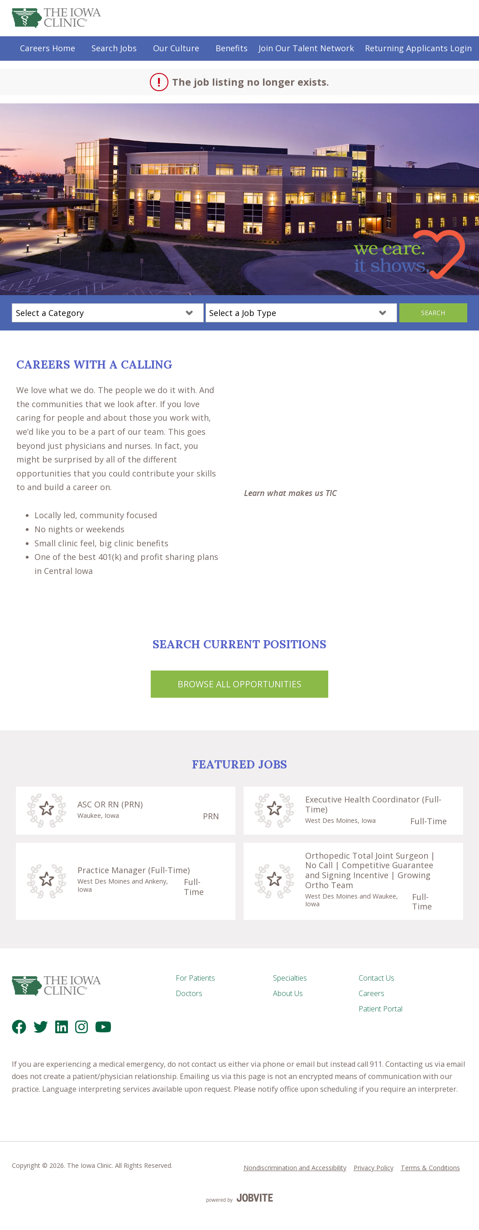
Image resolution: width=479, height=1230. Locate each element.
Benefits (232, 48)
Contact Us (376, 978)
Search (433, 312)
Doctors (189, 993)
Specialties (290, 978)
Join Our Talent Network (306, 48)
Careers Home (47, 48)
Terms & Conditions (430, 1167)
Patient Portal (380, 1009)
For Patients (195, 978)
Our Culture (176, 48)
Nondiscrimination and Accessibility (295, 1167)
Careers (371, 993)
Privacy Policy (373, 1167)
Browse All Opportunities (239, 684)
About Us (288, 993)
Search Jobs (114, 48)
